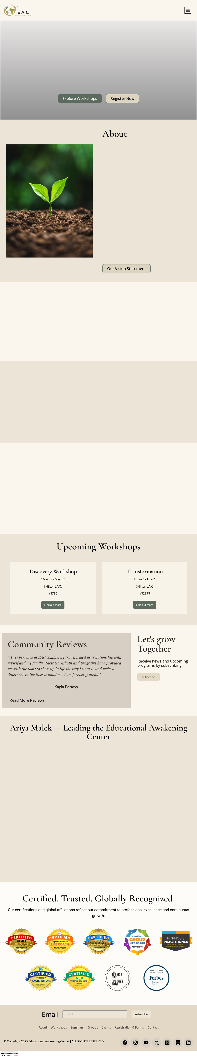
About (43, 1027)
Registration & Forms (129, 1027)
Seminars (77, 1027)
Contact (153, 1027)
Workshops (59, 1027)
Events (106, 1027)
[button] (187, 10)
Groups (93, 1027)
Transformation (145, 571)
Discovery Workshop (53, 571)
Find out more (53, 604)
